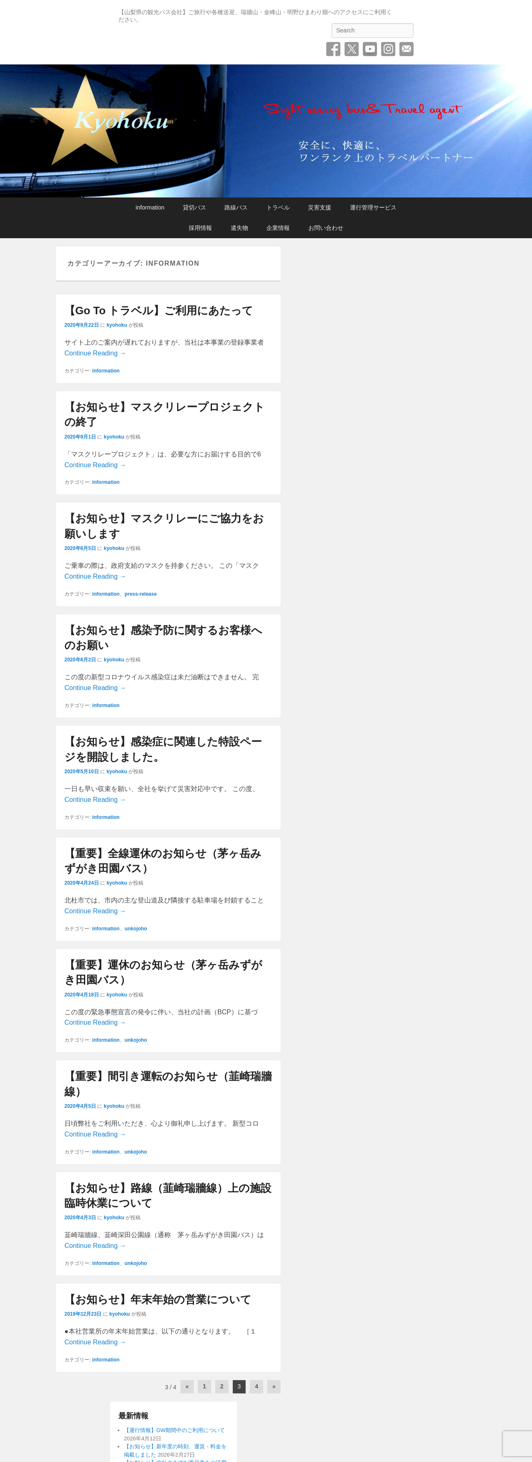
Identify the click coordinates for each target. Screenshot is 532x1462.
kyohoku (116, 325)
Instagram (388, 49)
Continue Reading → (95, 353)
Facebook (333, 49)
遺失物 (239, 227)
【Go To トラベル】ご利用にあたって (158, 310)
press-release (141, 594)
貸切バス (194, 207)
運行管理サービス (373, 207)
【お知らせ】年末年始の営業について (157, 1299)
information (149, 207)
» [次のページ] (274, 1386)
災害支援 (319, 207)
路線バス (236, 207)
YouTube (370, 49)
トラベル (278, 207)
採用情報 (200, 227)
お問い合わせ (406, 49)
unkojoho (136, 929)
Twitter (352, 49)
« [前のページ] (187, 1386)
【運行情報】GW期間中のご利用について (174, 1430)
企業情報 (278, 227)
